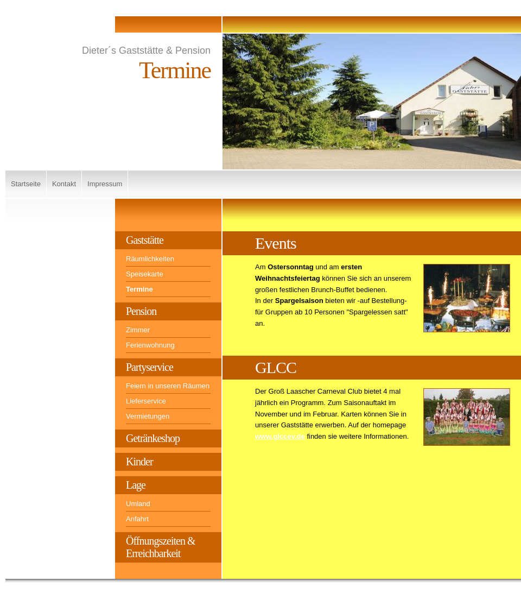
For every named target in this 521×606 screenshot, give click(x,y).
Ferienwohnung (150, 345)
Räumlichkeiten (150, 259)
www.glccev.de (280, 436)
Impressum (104, 184)
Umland (138, 504)
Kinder (139, 462)
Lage (135, 485)
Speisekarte (144, 274)
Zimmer (138, 330)
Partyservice (149, 367)
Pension (141, 311)
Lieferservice (146, 401)
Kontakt (64, 184)
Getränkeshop (153, 438)
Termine (139, 289)
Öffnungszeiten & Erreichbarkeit (160, 547)
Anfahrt (137, 519)
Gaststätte (144, 240)
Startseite (26, 184)
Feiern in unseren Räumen (167, 386)
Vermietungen (147, 416)
